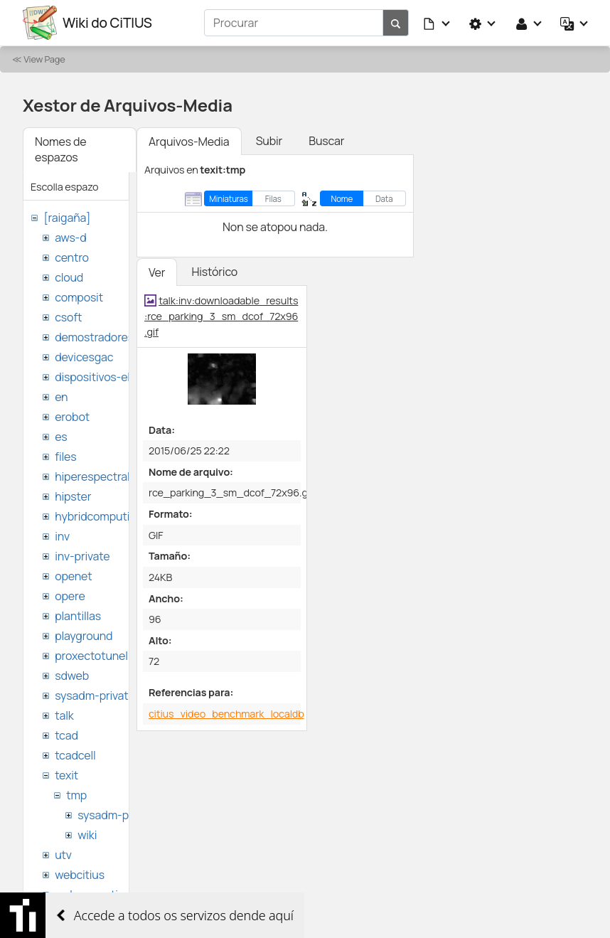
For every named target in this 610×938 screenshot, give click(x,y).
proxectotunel (91, 655)
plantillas (78, 616)
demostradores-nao (106, 337)
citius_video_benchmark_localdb (226, 713)
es (61, 436)
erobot (72, 417)
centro (72, 257)
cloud (69, 277)
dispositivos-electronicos (120, 377)
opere (70, 596)
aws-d (70, 237)
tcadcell (75, 755)
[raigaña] (66, 217)
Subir (269, 141)
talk (64, 715)
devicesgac (84, 357)
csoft (68, 317)
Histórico (214, 271)
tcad (66, 735)
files (65, 456)
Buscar (326, 141)
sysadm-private (94, 695)
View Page (44, 59)
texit (66, 775)
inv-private (82, 556)
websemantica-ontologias (122, 894)
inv (62, 536)
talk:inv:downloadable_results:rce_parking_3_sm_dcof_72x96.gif (221, 316)
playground (83, 636)
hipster (73, 496)
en (61, 397)
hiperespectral (92, 476)
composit (79, 297)
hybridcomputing (99, 516)
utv (63, 855)
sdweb (72, 675)
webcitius (80, 875)
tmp (76, 795)
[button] (437, 22)
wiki (87, 835)
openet (73, 576)
